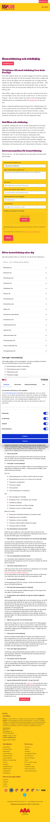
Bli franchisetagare (30, 758)
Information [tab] (17, 384)
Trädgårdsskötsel (7, 766)
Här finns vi (28, 747)
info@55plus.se (11, 737)
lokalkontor (33, 100)
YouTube (5, 786)
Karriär (26, 760)
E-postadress (8, 204)
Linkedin (5, 784)
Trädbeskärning (7, 768)
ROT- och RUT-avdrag (31, 762)
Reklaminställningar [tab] (31, 384)
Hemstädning (6, 747)
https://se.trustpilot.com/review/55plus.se (17, 572)
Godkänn (25, 436)
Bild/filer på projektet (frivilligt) (14, 211)
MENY (46, 7)
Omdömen (27, 751)
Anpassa (25, 441)
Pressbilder (28, 764)
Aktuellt (27, 749)
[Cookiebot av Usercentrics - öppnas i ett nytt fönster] (40, 380)
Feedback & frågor (30, 766)
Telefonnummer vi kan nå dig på (14, 196)
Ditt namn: (7, 182)
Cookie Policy (35, 804)
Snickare (5, 762)
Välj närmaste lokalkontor (12, 163)
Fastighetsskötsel (7, 756)
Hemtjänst (5, 764)
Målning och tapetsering (9, 760)
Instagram (5, 782)
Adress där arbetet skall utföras (15, 189)
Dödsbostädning (7, 753)
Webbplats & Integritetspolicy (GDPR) (21, 804)
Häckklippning (6, 773)
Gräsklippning (6, 771)
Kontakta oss (8, 63)
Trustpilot (5, 713)
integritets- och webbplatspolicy (32, 232)
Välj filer (24, 220)
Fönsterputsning (7, 749)
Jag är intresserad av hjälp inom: (14, 170)
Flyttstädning (6, 751)
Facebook (5, 779)
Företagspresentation (30, 753)
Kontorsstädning (7, 758)
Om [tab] (44, 384)
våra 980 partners (11, 393)
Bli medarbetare (29, 756)
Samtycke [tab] (6, 384)
